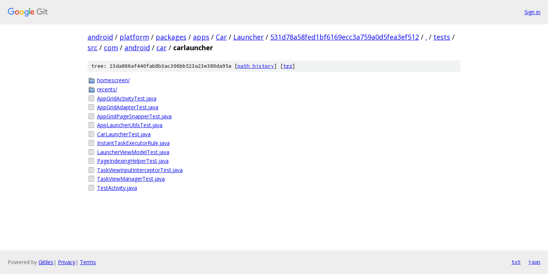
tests (441, 36)
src (92, 47)
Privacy (66, 262)
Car (221, 36)
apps (201, 36)
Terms (88, 262)
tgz (287, 66)
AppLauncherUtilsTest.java (129, 125)
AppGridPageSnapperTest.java (134, 116)
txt (516, 261)
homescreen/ (113, 80)
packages (171, 36)
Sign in (532, 12)
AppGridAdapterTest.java (127, 107)
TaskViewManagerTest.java (131, 178)
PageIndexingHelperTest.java (133, 160)
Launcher (248, 36)
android (100, 36)
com (111, 47)
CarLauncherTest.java (124, 134)
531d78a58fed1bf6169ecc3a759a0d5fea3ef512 (344, 36)
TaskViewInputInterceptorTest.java (140, 170)
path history (255, 66)
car (161, 47)
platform (134, 36)
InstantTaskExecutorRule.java (133, 143)
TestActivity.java (117, 187)
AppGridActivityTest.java (126, 98)
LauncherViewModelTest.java (133, 152)
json (534, 261)
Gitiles (45, 262)
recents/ (107, 89)
